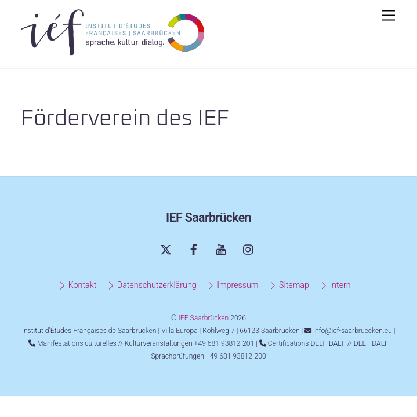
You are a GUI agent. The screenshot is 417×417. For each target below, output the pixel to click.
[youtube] (221, 248)
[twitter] (165, 248)
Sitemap (289, 285)
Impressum (232, 285)
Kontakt (77, 285)
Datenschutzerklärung (152, 285)
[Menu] (388, 16)
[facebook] (193, 248)
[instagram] (248, 248)
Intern (335, 285)
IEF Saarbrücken (204, 318)
